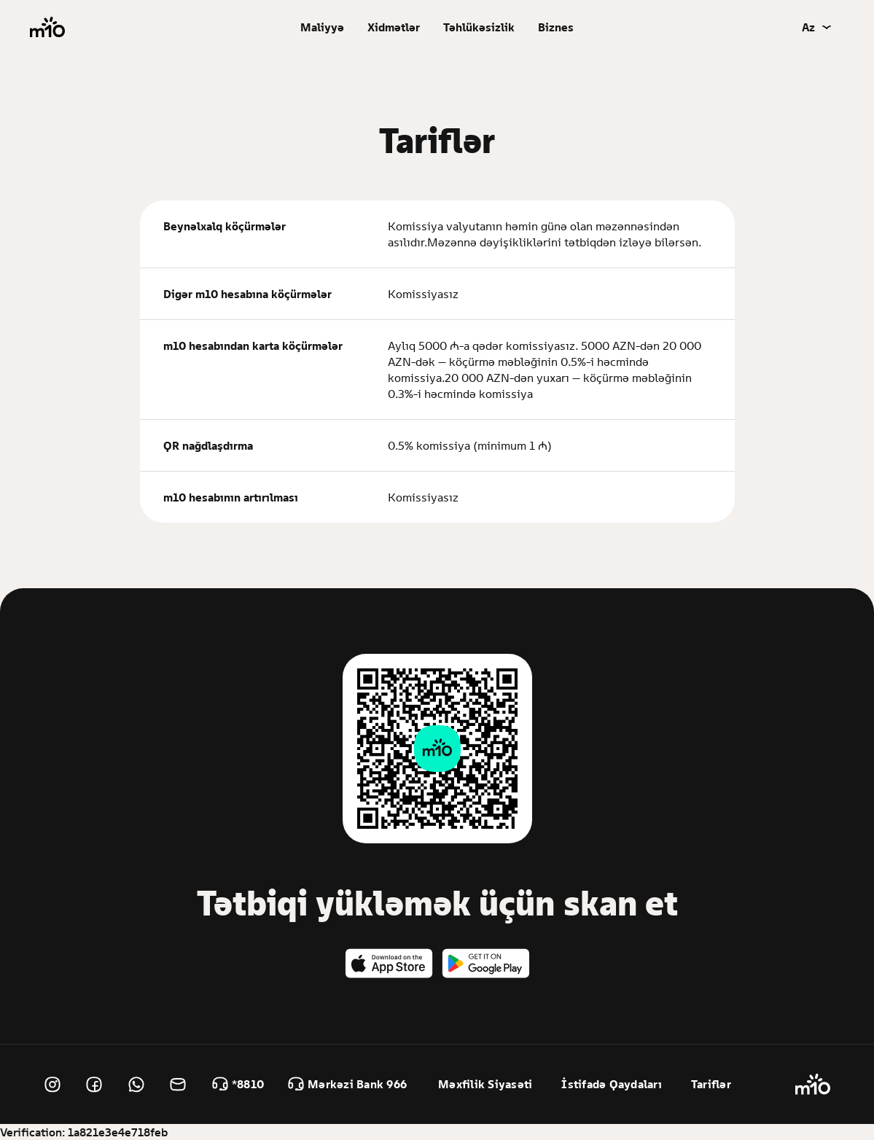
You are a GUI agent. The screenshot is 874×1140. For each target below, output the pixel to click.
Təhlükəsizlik (479, 27)
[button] (322, 27)
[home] (47, 27)
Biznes (556, 27)
